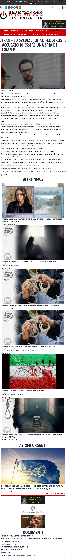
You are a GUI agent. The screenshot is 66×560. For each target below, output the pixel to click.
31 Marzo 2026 (5, 491)
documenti (33, 34)
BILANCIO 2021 (6, 552)
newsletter (53, 34)
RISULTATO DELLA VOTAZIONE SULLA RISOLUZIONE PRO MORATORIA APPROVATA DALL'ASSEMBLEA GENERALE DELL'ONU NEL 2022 (32, 540)
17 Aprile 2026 (6, 224)
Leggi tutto (13, 224)
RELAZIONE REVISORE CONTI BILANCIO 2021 (15, 547)
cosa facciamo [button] (27, 30)
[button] (2, 7)
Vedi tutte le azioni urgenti (55, 493)
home (6, 30)
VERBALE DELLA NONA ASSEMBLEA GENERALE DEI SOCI (18, 555)
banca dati (22, 34)
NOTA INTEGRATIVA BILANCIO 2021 (13, 550)
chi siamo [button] (14, 30)
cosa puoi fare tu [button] (42, 30)
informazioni (33, 3)
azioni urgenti (10, 34)
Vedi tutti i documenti (57, 558)
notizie (55, 30)
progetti (43, 34)
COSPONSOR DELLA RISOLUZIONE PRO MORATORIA (17, 536)
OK (61, 1)
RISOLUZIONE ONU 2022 (9, 544)
